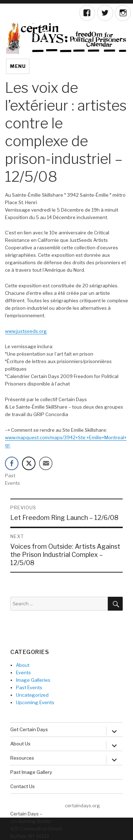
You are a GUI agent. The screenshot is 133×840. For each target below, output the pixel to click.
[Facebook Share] (11, 463)
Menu (18, 66)
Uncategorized (32, 695)
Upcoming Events (35, 702)
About (22, 665)
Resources (22, 758)
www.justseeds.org (26, 331)
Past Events (29, 687)
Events (23, 672)
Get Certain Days (29, 729)
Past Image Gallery (31, 772)
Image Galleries (33, 680)
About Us (20, 743)
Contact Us (22, 786)
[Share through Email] (45, 463)
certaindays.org (82, 805)
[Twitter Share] (28, 463)
